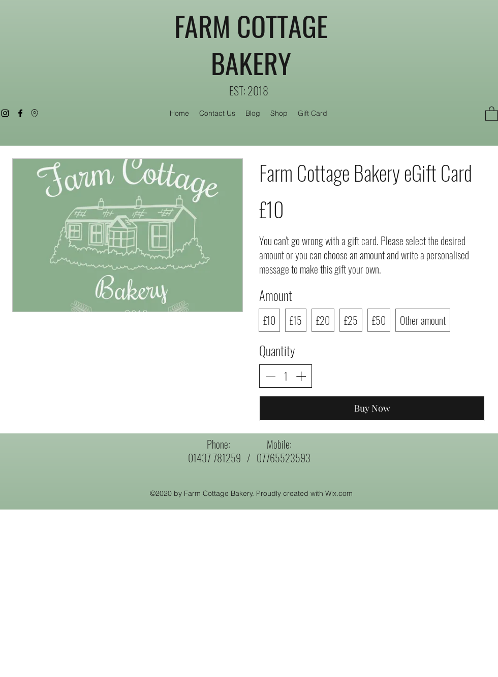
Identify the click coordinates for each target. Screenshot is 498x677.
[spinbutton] (285, 376)
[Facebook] (20, 113)
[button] (491, 113)
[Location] (34, 113)
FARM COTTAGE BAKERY (251, 44)
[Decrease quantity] (270, 376)
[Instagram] (5, 113)
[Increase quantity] (300, 376)
